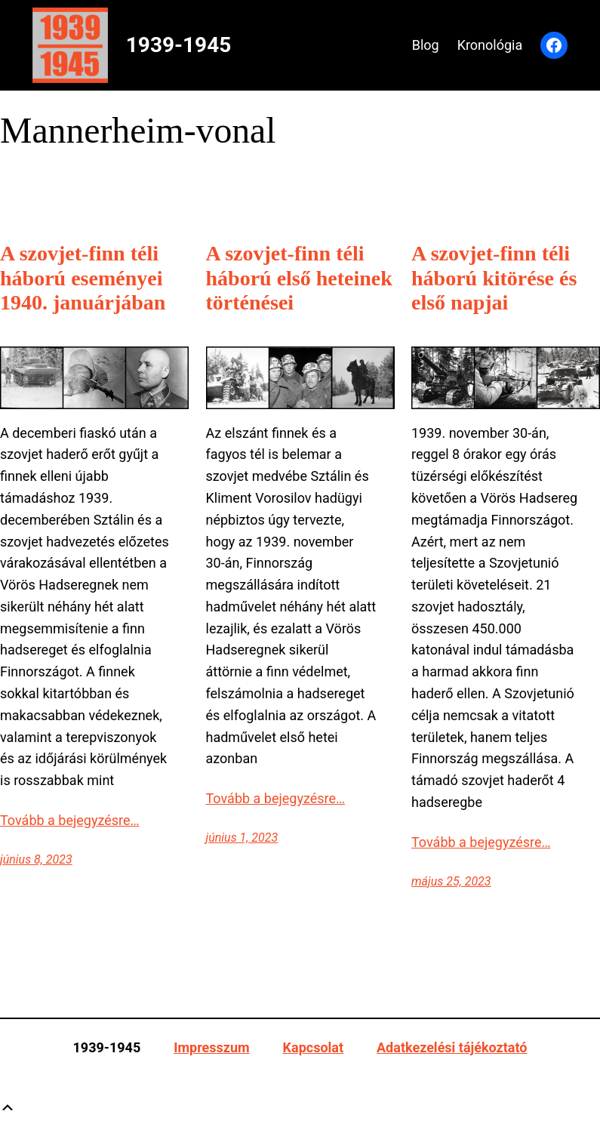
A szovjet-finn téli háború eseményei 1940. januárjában (82, 277)
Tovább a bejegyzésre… (70, 820)
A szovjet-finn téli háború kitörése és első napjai (494, 277)
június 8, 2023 (36, 859)
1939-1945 (179, 44)
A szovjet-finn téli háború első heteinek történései (299, 277)
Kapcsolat (313, 1047)
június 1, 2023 (242, 837)
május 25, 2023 (451, 881)
